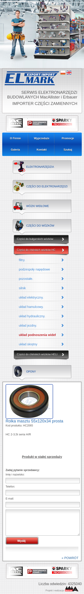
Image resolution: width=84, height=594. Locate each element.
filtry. (22, 260)
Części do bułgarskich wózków (35, 239)
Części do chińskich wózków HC (36, 250)
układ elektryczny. (31, 297)
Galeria (15, 149)
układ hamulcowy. (31, 307)
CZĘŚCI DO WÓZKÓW (40, 225)
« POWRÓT (70, 558)
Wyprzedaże (41, 138)
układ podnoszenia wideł (37, 335)
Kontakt (42, 149)
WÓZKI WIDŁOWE (37, 206)
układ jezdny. (28, 325)
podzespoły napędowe (34, 269)
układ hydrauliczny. (32, 316)
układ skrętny (28, 344)
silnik (22, 288)
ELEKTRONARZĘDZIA (40, 166)
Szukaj (68, 149)
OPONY (31, 371)
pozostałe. (26, 279)
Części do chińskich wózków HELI (37, 354)
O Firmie (15, 138)
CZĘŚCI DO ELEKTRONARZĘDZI (47, 186)
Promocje (68, 138)
